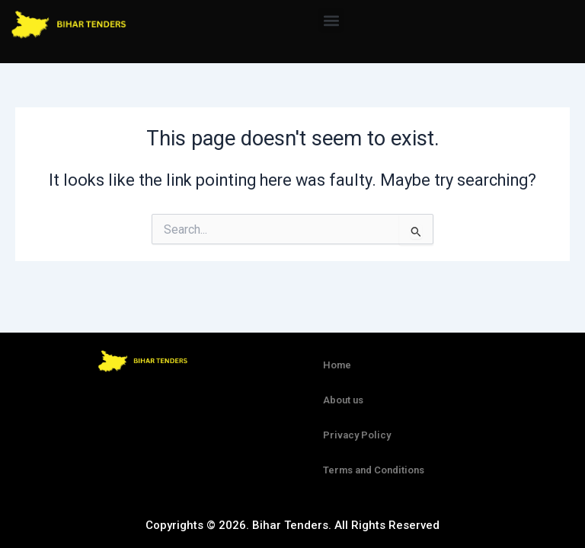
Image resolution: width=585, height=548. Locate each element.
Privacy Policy (357, 435)
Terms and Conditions (373, 470)
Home (337, 365)
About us (343, 400)
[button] (331, 20)
